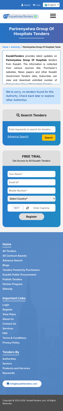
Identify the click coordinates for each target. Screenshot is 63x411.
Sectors (7, 363)
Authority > (16, 47)
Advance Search (13, 260)
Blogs (6, 265)
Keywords (9, 373)
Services (8, 328)
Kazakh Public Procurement (19, 274)
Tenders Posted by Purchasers (21, 269)
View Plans (9, 314)
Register (26, 5)
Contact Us (9, 323)
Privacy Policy (11, 342)
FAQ (5, 333)
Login (36, 5)
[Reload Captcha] (27, 207)
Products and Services (16, 368)
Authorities (9, 358)
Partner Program (13, 284)
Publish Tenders (12, 279)
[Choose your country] (31, 199)
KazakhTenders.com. (37, 400)
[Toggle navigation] (54, 16)
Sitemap (7, 288)
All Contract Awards (15, 255)
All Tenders (9, 251)
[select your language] (51, 5)
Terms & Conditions (14, 337)
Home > (6, 47)
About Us (8, 319)
